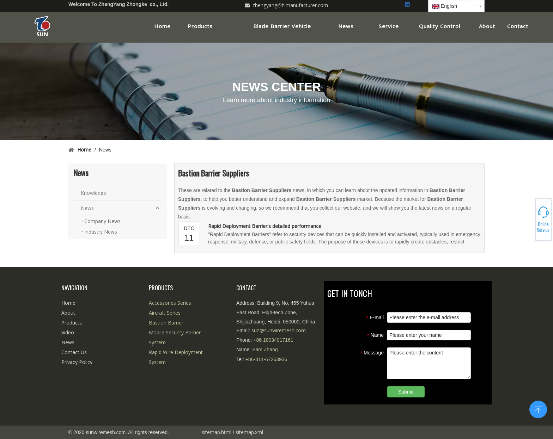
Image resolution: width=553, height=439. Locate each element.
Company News (102, 221)
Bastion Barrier (166, 322)
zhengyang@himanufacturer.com (290, 5)
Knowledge (93, 193)
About (68, 312)
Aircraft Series (165, 312)
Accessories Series (170, 302)
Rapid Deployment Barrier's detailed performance (264, 226)
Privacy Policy (76, 362)
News (87, 208)
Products (71, 322)
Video (67, 332)
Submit (406, 392)
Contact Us (74, 352)
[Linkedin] (407, 5)
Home (68, 302)
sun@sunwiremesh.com (278, 330)
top (538, 408)
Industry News (100, 231)
